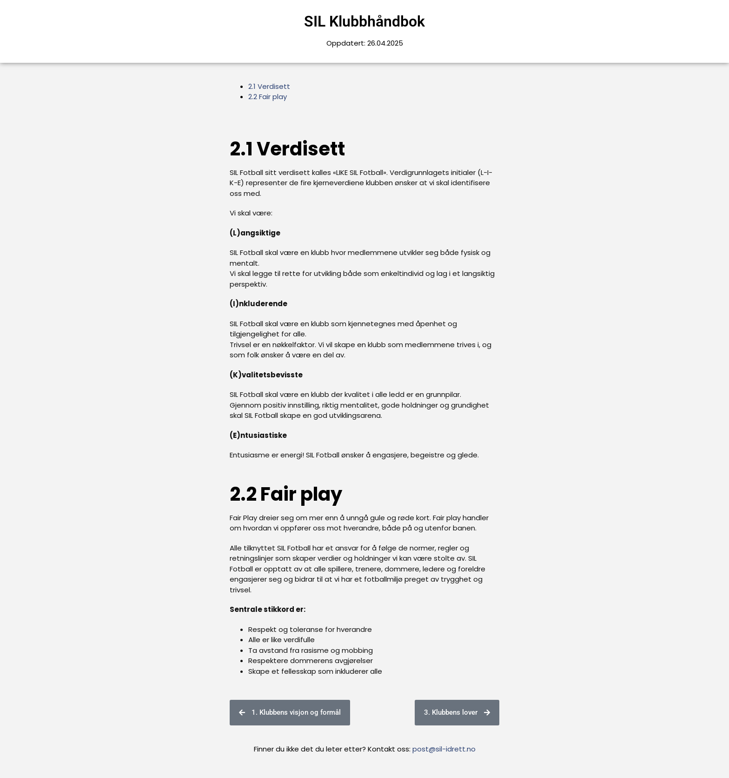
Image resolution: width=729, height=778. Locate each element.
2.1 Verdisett (269, 86)
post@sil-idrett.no (444, 749)
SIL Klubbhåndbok (364, 21)
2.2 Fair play (267, 96)
